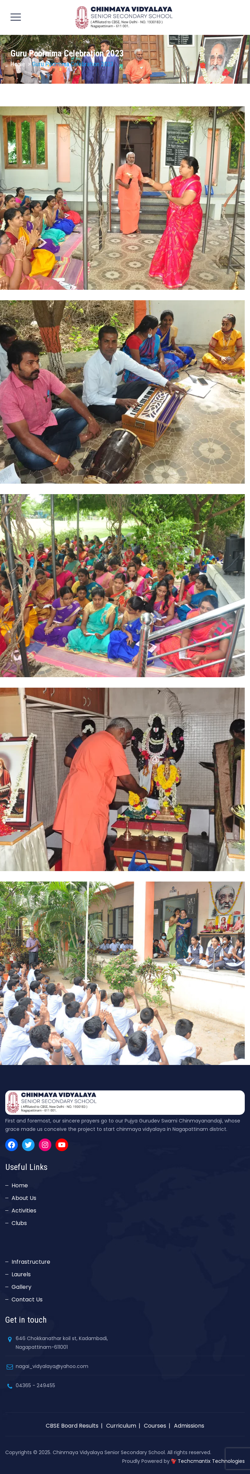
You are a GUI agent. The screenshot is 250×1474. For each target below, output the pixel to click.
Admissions (189, 1426)
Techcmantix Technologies (211, 1461)
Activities (24, 1211)
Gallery (21, 1287)
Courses (155, 1426)
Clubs (19, 1223)
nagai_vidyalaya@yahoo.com (52, 1366)
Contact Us (27, 1299)
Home (17, 64)
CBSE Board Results (72, 1426)
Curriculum (121, 1426)
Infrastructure (31, 1262)
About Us (24, 1198)
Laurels (21, 1274)
